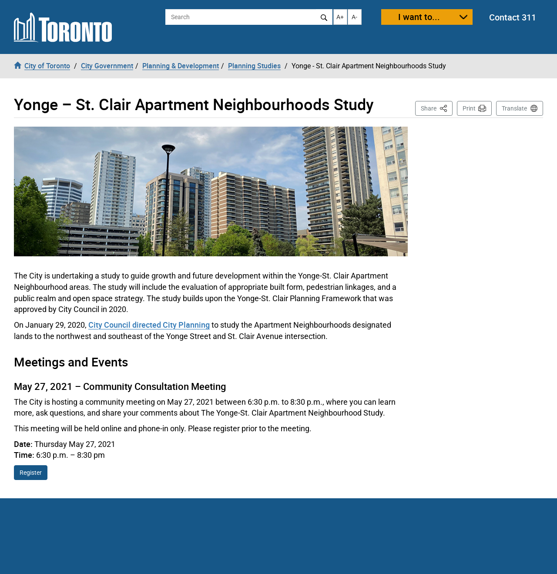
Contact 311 (512, 17)
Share (437, 108)
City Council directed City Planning (149, 324)
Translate (514, 108)
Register (31, 472)
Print (469, 108)
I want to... (419, 17)
